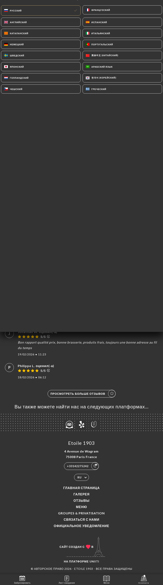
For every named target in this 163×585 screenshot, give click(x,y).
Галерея (81, 494)
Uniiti (94, 561)
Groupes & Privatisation (81, 513)
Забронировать (22, 579)
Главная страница (81, 488)
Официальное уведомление (81, 526)
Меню (81, 507)
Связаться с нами (81, 519)
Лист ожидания (67, 579)
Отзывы (81, 500)
